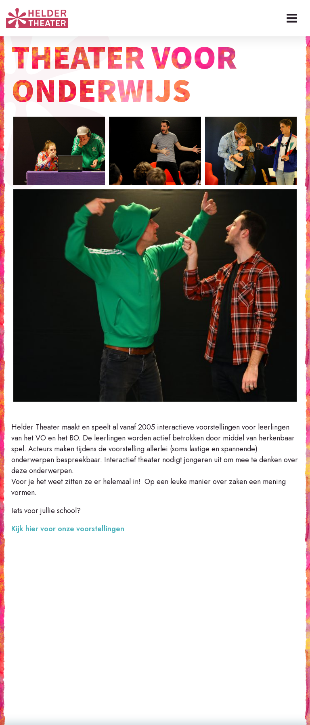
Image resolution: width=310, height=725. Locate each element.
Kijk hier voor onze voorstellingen (67, 529)
